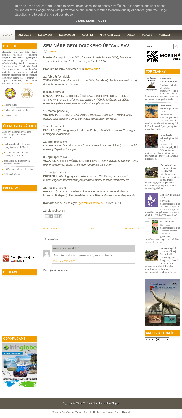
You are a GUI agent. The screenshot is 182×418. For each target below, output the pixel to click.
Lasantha (101, 412)
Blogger (115, 403)
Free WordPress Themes (72, 412)
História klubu (10, 104)
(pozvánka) (92, 68)
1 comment (53, 51)
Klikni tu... (7, 137)
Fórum (131, 35)
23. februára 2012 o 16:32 (64, 261)
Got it (103, 21)
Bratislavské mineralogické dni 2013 (169, 108)
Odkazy (147, 35)
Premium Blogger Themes (117, 412)
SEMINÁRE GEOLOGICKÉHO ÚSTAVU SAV (86, 46)
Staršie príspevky (131, 228)
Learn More (85, 21)
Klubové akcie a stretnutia (16, 110)
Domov (7, 35)
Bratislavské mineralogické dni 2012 (169, 138)
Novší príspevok (50, 228)
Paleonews (45, 35)
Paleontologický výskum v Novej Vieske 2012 (168, 251)
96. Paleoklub (167, 221)
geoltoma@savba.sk (91, 203)
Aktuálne (24, 35)
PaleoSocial (67, 35)
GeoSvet (87, 35)
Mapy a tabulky (110, 35)
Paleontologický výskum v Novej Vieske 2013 (168, 168)
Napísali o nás (10, 115)
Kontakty (165, 35)
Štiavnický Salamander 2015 (168, 80)
